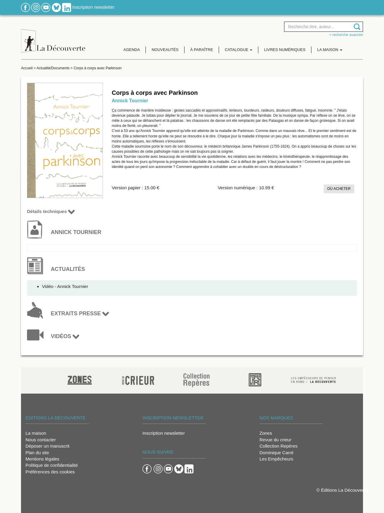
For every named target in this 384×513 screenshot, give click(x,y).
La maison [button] (329, 49)
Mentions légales (42, 458)
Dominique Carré (276, 452)
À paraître (201, 49)
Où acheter (339, 189)
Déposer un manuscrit (48, 445)
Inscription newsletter (93, 7)
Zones (266, 433)
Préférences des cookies (50, 471)
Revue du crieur (275, 439)
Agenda (132, 49)
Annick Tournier (130, 100)
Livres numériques (284, 49)
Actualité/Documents (53, 68)
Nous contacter (41, 439)
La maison (36, 433)
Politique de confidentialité (52, 465)
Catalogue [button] (238, 49)
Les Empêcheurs (276, 458)
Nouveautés (165, 49)
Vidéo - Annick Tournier (65, 286)
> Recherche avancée (346, 35)
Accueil (27, 68)
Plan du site (37, 452)
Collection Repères (279, 445)
